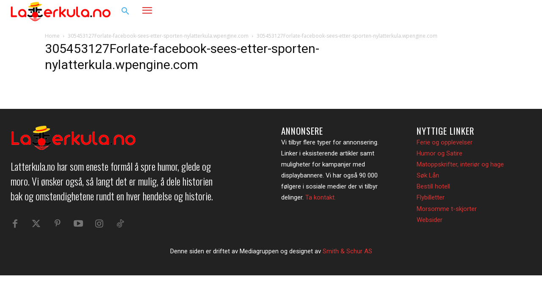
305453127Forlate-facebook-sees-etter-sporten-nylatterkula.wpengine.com (158, 35)
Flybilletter (431, 197)
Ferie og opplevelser (445, 142)
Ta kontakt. (320, 197)
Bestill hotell (433, 186)
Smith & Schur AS (347, 256)
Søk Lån (428, 175)
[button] (125, 11)
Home (52, 35)
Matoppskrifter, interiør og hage (460, 164)
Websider (429, 220)
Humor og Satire (439, 153)
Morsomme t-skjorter (447, 209)
